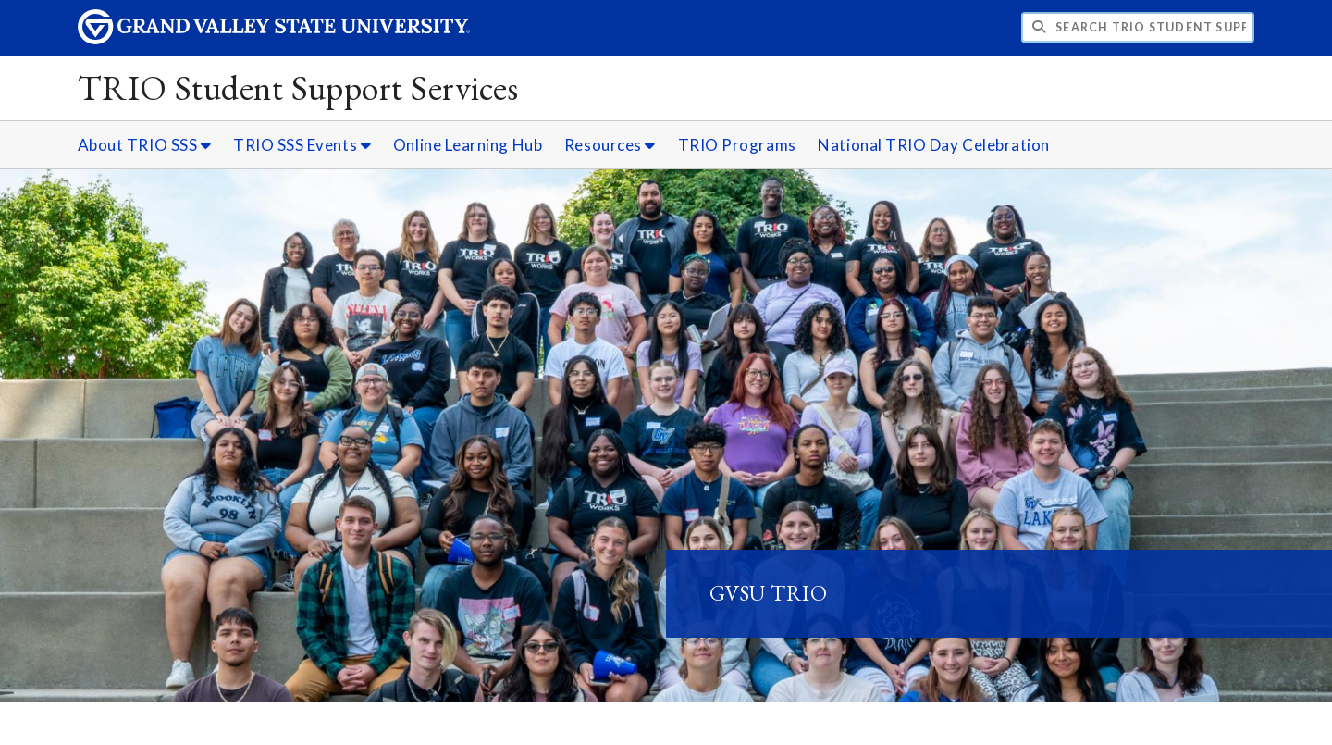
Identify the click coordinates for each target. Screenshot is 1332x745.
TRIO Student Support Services (298, 87)
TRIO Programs (737, 145)
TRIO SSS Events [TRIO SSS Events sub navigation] (302, 145)
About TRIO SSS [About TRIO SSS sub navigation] (145, 145)
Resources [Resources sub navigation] (610, 145)
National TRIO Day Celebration (934, 145)
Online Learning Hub (467, 145)
